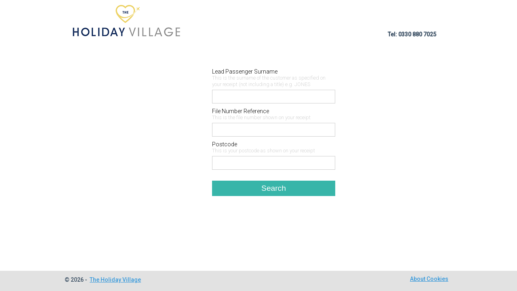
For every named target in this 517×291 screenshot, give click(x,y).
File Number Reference (240, 111)
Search (273, 188)
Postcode (224, 144)
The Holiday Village (115, 279)
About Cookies (429, 279)
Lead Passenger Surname (244, 71)
